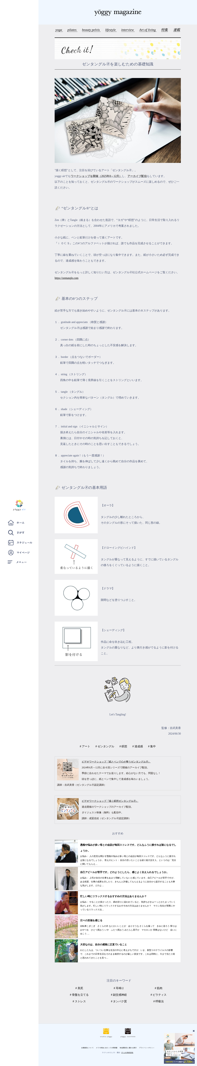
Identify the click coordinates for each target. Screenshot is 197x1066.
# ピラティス (159, 994)
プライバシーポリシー (146, 1048)
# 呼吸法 (158, 1001)
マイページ (19, 552)
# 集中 (152, 746)
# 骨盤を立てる (79, 994)
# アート (85, 746)
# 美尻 (79, 988)
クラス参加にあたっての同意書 (106, 1048)
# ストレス (79, 1001)
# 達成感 (137, 746)
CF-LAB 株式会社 (127, 1052)
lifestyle (111, 30)
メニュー (17, 562)
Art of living (148, 30)
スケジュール (20, 542)
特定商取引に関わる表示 (128, 1048)
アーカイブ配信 (137, 176)
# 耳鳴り (119, 988)
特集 (164, 30)
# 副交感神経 (119, 994)
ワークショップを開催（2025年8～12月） (96, 176)
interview (128, 30)
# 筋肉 (159, 988)
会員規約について (87, 1048)
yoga (59, 30)
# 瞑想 (123, 746)
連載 (176, 30)
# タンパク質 (119, 1001)
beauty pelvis (91, 30)
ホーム (16, 522)
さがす (16, 532)
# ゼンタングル (104, 746)
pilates (72, 30)
